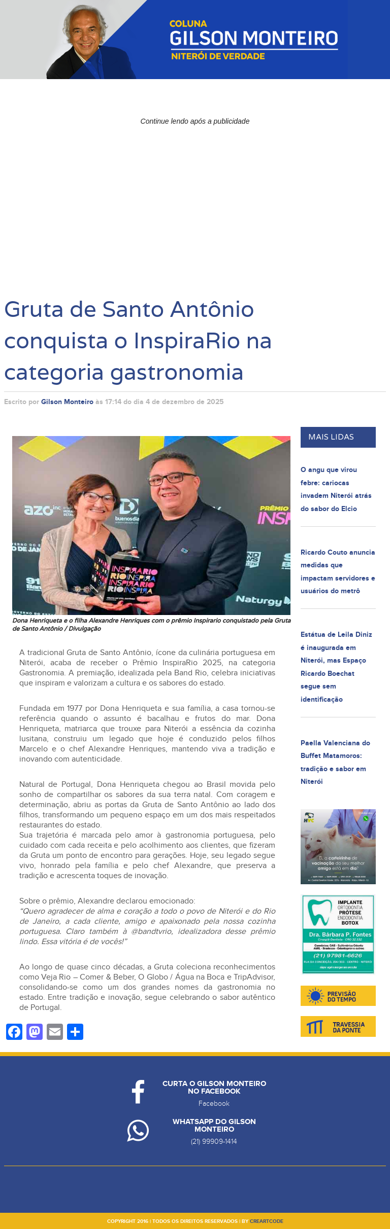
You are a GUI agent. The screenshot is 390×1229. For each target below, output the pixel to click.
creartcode (266, 1221)
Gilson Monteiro (67, 401)
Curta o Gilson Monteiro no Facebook (214, 1087)
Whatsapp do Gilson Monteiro (214, 1125)
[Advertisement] (195, 201)
